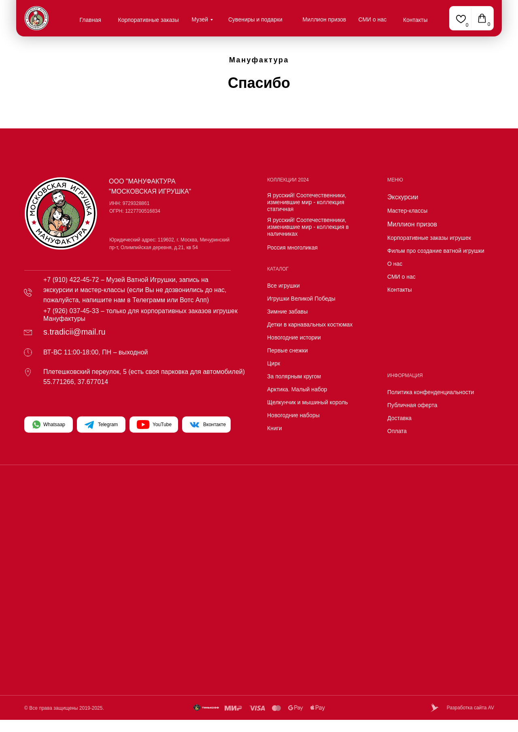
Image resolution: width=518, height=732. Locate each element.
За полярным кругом (294, 376)
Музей (200, 19)
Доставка (399, 418)
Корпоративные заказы (148, 20)
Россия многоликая (292, 247)
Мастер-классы (407, 210)
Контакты (415, 20)
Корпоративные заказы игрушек (429, 238)
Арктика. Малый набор (297, 389)
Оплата (397, 431)
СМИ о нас (373, 19)
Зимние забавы (287, 311)
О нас (394, 263)
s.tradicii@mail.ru (74, 331)
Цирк (273, 363)
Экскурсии (402, 197)
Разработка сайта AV (470, 708)
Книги (274, 428)
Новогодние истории (294, 337)
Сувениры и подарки (255, 19)
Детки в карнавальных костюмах (309, 324)
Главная (90, 20)
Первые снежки (287, 350)
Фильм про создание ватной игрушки (435, 251)
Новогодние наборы (293, 415)
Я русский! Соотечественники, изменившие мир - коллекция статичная (306, 202)
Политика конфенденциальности (430, 392)
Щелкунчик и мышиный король (307, 402)
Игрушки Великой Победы (301, 298)
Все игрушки (283, 285)
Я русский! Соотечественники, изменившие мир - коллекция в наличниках (308, 227)
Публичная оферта (412, 405)
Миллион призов (324, 19)
